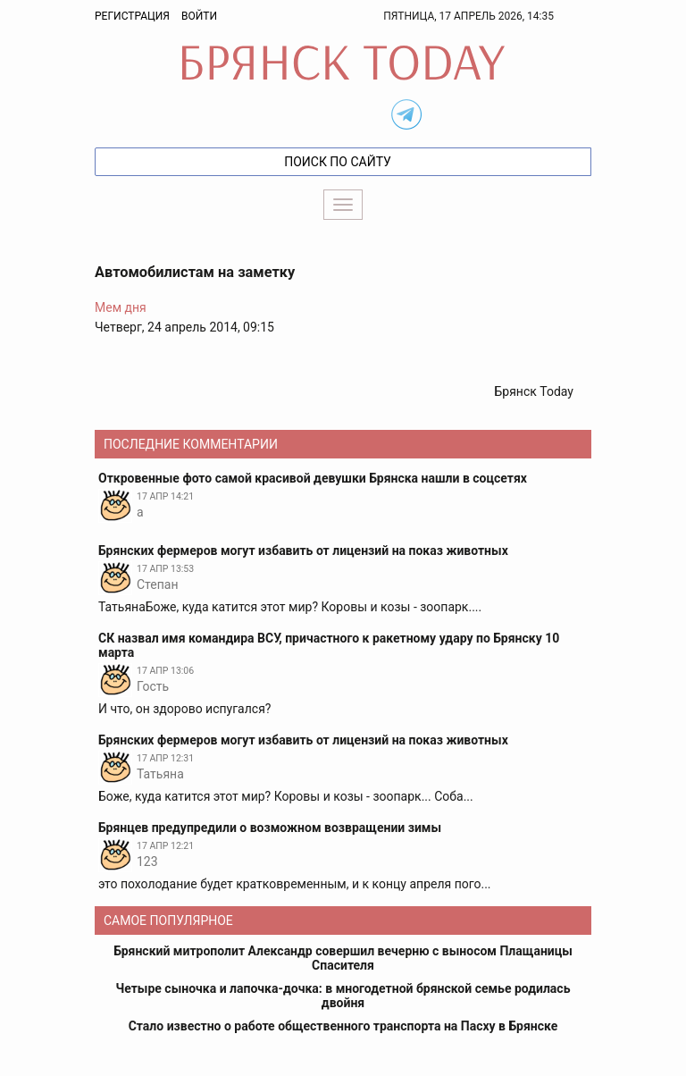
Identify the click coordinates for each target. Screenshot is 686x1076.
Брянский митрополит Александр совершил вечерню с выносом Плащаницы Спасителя (343, 958)
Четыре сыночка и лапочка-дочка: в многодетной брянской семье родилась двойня (343, 995)
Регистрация (132, 16)
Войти (199, 16)
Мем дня (120, 307)
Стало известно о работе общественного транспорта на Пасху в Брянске (343, 1026)
